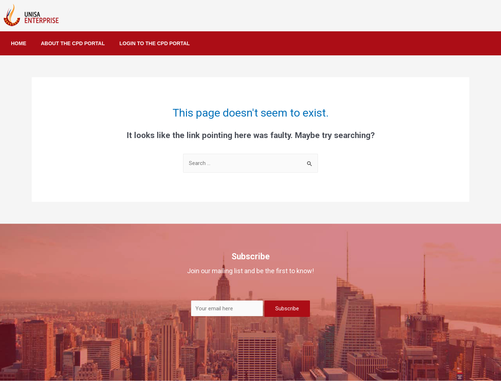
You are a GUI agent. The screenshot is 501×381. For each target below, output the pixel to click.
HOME (18, 43)
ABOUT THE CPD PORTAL (73, 43)
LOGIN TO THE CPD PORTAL (155, 43)
